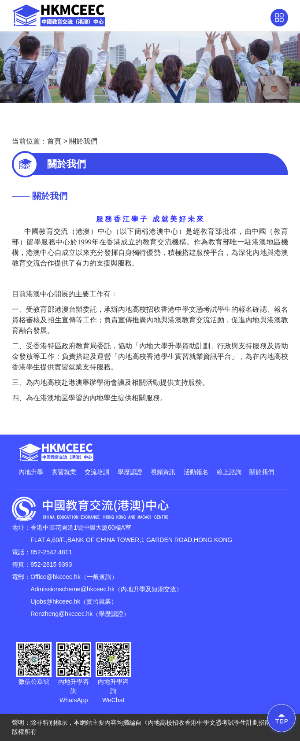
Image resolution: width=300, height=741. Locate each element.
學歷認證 (130, 472)
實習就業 (64, 472)
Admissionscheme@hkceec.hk (72, 589)
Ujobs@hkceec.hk (55, 601)
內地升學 (31, 472)
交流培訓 (97, 472)
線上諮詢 (229, 472)
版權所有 (24, 731)
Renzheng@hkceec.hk (61, 613)
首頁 (54, 141)
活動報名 (196, 472)
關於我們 (83, 141)
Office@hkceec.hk (55, 576)
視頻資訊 (163, 472)
